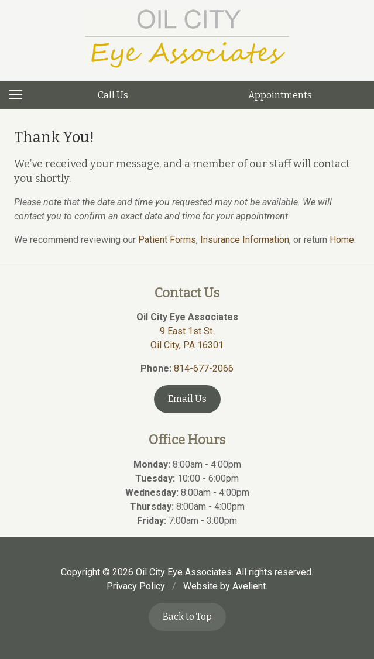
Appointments (280, 95)
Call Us (113, 95)
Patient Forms (167, 239)
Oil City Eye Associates (184, 572)
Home (342, 239)
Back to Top (187, 616)
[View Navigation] (19, 95)
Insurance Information (244, 239)
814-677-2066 (204, 368)
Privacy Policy (136, 586)
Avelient (249, 586)
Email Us (187, 398)
